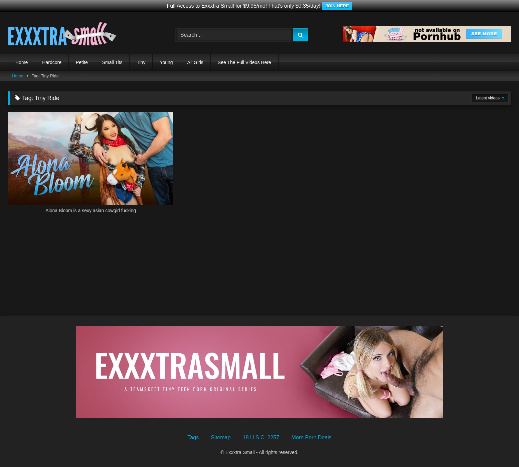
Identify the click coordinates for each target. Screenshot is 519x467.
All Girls (195, 62)
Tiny (141, 62)
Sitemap (221, 437)
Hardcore (51, 62)
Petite (82, 62)
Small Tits (112, 62)
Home (21, 62)
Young (166, 62)
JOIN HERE (337, 5)
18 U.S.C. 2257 (261, 437)
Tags (193, 437)
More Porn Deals (312, 437)
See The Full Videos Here (244, 62)
